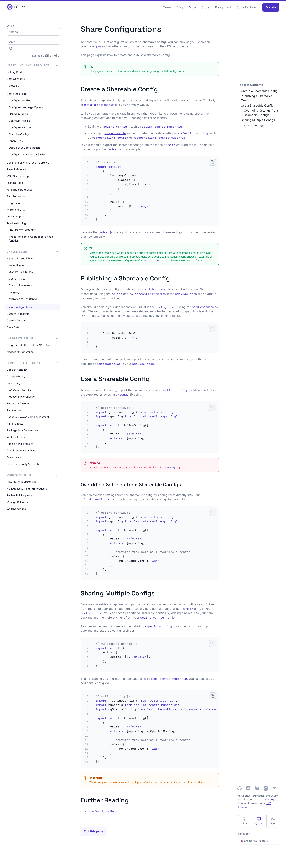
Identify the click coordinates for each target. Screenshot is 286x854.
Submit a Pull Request (20, 443)
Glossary (14, 85)
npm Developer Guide (103, 811)
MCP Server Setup (18, 176)
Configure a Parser (20, 127)
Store (205, 7)
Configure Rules (18, 113)
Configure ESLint (17, 93)
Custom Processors (20, 285)
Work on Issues (16, 437)
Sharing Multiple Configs (258, 120)
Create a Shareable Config (259, 91)
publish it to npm (155, 289)
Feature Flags (15, 182)
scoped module (115, 133)
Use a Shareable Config (257, 105)
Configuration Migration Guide (27, 154)
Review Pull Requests (19, 495)
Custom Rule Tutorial (21, 271)
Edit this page (93, 831)
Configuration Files (20, 100)
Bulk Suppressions (18, 196)
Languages (15, 292)
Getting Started (16, 72)
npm (98, 46)
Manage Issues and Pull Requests (27, 488)
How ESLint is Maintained (22, 481)
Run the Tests (15, 423)
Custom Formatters (18, 313)
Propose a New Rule (19, 389)
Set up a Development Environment (28, 416)
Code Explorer (247, 7)
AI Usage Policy (16, 376)
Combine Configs (19, 134)
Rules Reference (16, 169)
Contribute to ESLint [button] (32, 362)
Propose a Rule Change (21, 396)
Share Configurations (19, 307)
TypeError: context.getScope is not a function (31, 238)
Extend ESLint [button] (32, 251)
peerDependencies (205, 307)
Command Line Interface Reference (28, 162)
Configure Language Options (26, 107)
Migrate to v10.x (16, 209)
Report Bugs (14, 383)
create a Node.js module (97, 105)
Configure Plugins (19, 120)
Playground (223, 7)
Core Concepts (16, 78)
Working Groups (16, 508)
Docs (192, 7)
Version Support (16, 216)
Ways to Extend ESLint (20, 258)
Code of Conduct (17, 369)
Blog (180, 7)
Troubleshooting (16, 223)
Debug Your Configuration (24, 147)
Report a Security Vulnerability (25, 464)
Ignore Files (16, 140)
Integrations (14, 203)
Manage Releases (17, 502)
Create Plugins (15, 265)
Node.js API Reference (20, 351)
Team (167, 7)
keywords (159, 294)
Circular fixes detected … (24, 229)
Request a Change (18, 403)
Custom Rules (17, 278)
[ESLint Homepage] (16, 7)
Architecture (14, 410)
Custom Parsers (16, 320)
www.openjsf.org (264, 799)
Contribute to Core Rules (21, 450)
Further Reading (252, 125)
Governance (14, 457)
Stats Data (13, 327)
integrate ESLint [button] (32, 338)
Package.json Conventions (22, 430)
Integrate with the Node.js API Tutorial (29, 345)
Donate (271, 7)
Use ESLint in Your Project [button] (32, 65)
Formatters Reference (19, 189)
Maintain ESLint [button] (32, 475)
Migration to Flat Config (23, 298)
